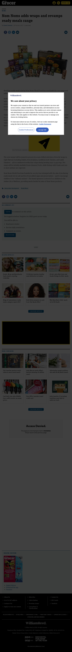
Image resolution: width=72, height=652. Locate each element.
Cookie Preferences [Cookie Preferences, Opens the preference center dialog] (26, 130)
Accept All (42, 130)
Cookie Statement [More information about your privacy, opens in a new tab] (45, 124)
